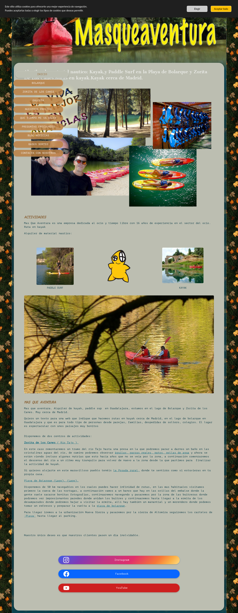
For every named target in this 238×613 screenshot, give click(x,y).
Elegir (197, 8)
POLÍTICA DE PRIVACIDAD (130, 580)
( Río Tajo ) (118, 392)
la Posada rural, (177, 424)
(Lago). (123, 434)
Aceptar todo (221, 8)
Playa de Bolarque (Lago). (95, 434)
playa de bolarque (129, 467)
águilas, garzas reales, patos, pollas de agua (112, 406)
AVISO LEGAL (98, 580)
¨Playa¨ (139, 477)
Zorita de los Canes (91, 392)
